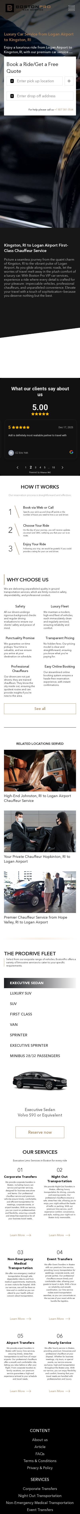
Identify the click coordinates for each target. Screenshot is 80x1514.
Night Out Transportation (40, 1496)
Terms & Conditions (39, 1461)
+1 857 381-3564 (63, 109)
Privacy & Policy (40, 1468)
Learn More (20, 1235)
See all (40, 708)
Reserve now (40, 1132)
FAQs (40, 1454)
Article (40, 1447)
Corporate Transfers (40, 1489)
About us (40, 1440)
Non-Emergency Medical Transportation (40, 1503)
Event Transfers (40, 1510)
